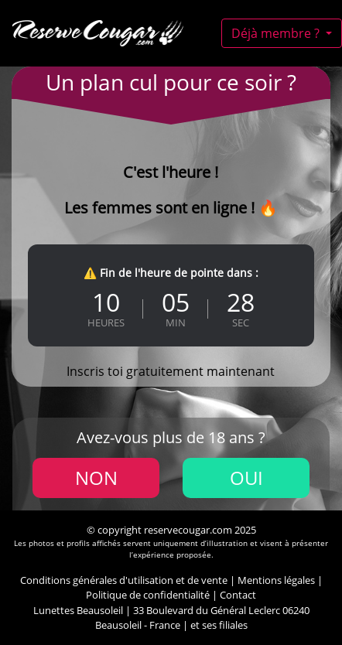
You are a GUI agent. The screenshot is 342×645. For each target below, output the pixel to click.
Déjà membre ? (277, 33)
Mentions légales (276, 580)
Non (96, 477)
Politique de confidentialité (148, 595)
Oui (246, 477)
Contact (238, 595)
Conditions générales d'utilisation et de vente (123, 580)
